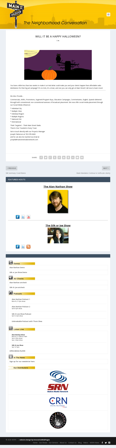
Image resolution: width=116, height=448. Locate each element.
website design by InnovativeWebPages (34, 443)
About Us (63, 445)
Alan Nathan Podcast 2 (21, 309)
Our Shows (43, 445)
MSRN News (94, 445)
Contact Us (72, 445)
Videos (85, 445)
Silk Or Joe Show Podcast (21, 317)
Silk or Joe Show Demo (18, 275)
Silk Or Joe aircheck (17, 290)
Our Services (53, 445)
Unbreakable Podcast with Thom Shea (27, 324)
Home (35, 445)
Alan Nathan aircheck (18, 285)
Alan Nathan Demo (17, 270)
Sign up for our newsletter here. (22, 364)
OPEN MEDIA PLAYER (17, 354)
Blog (80, 445)
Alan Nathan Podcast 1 (21, 302)
